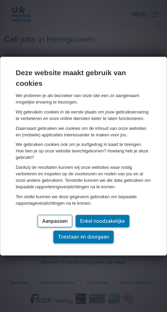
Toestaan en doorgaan (83, 237)
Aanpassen (55, 221)
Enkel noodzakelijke (102, 221)
